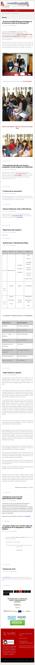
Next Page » (6, 594)
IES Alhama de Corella (17, 4)
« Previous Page (7, 592)
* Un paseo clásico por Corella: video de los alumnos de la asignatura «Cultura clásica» (17, 527)
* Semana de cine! (8, 569)
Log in (31, 660)
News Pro (12, 660)
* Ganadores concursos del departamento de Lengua (12, 497)
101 (27, 591)
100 (23, 591)
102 (30, 591)
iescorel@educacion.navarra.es (26, 642)
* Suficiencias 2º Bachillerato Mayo (15, 243)
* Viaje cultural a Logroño (11, 373)
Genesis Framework (20, 660)
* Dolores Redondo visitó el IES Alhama (16, 209)
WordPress (27, 660)
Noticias (8, 186)
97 (15, 591)
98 (18, 591)
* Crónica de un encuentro (12, 191)
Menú (18, 10)
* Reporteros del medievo (11, 230)
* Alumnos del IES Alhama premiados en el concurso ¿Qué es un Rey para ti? (17, 22)
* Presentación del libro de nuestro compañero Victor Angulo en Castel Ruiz (17, 166)
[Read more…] (5, 235)
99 (21, 591)
